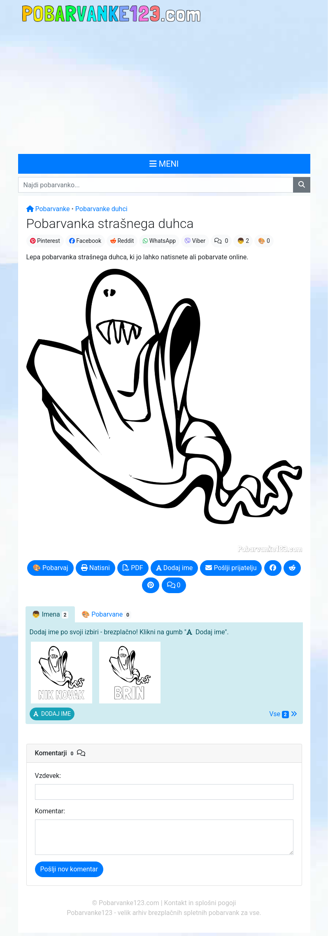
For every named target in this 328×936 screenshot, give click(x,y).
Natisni (95, 568)
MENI (164, 164)
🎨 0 (264, 240)
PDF (133, 568)
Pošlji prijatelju (230, 568)
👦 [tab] (50, 614)
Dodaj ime (174, 568)
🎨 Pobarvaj (50, 568)
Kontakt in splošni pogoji (200, 903)
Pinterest (45, 240)
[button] (52, 714)
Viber (195, 240)
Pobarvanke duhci (101, 209)
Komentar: (50, 811)
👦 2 (243, 240)
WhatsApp (159, 240)
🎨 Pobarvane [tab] (106, 614)
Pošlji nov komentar (69, 869)
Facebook (85, 240)
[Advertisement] (164, 89)
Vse (283, 714)
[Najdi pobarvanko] (301, 185)
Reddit (122, 240)
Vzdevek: (48, 776)
